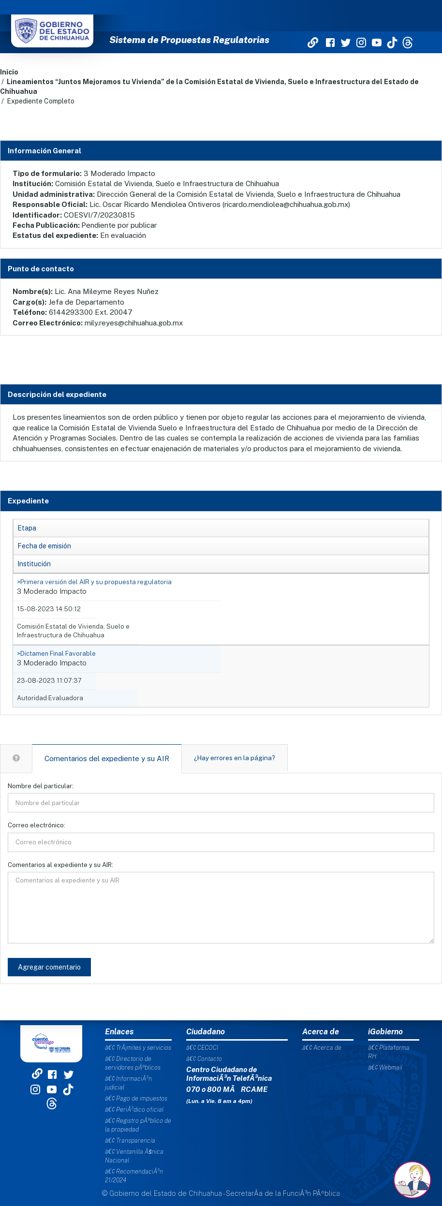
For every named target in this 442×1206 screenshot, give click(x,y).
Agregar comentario (49, 967)
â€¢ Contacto (204, 1058)
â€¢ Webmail (385, 1067)
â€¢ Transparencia (130, 1140)
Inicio (9, 72)
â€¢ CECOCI (202, 1047)
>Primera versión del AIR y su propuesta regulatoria (94, 582)
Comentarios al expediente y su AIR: (60, 864)
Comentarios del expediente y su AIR (106, 758)
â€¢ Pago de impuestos (136, 1098)
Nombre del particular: (41, 786)
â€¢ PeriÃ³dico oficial (134, 1109)
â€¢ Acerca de (321, 1047)
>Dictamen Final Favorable (56, 653)
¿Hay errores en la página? (234, 758)
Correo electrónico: (36, 825)
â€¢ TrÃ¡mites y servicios (138, 1047)
